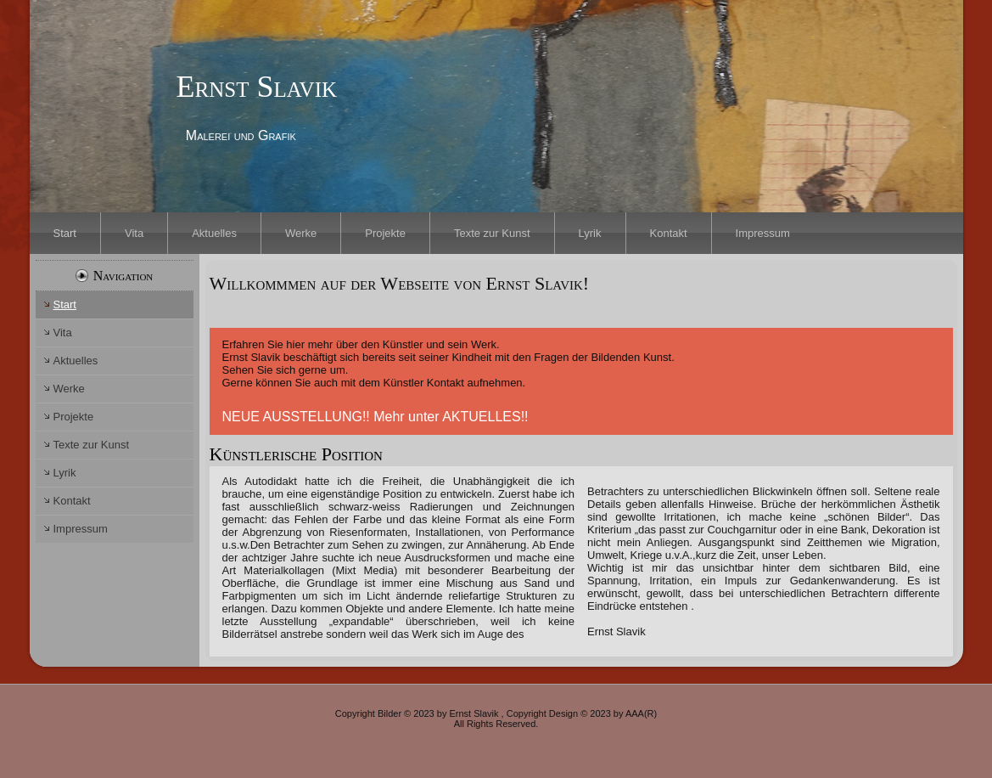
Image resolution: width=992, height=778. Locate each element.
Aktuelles (214, 233)
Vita (134, 233)
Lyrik (590, 233)
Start (64, 233)
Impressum (763, 233)
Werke (301, 233)
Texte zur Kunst (492, 233)
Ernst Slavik (257, 87)
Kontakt (668, 233)
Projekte (385, 233)
